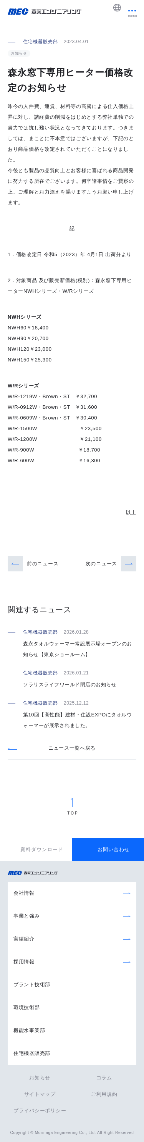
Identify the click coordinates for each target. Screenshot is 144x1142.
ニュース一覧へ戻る (72, 748)
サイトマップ (40, 1094)
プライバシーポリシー (39, 1110)
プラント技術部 (31, 984)
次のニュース (101, 563)
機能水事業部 (29, 1030)
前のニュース (42, 563)
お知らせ (39, 1078)
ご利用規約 (104, 1094)
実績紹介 (24, 939)
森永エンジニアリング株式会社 (36, 873)
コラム (104, 1078)
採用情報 (24, 962)
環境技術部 (26, 1007)
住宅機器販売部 (31, 1053)
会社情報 (24, 893)
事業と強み (26, 916)
